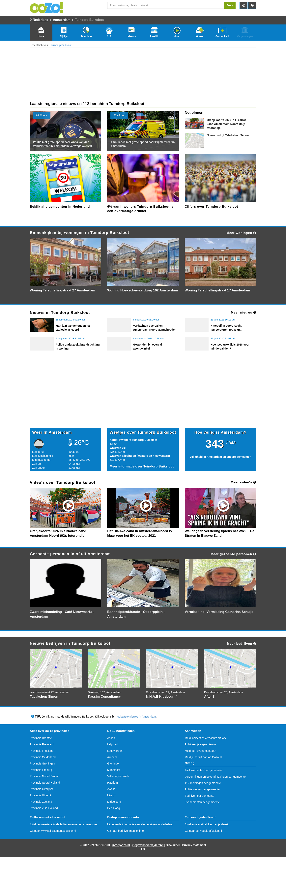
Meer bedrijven (241, 643)
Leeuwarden (115, 750)
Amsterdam (61, 19)
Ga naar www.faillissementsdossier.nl (53, 830)
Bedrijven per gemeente (199, 795)
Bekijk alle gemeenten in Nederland (60, 206)
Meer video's (243, 482)
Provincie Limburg (41, 769)
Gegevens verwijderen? (147, 845)
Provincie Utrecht (40, 795)
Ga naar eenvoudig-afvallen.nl (203, 830)
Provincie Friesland (41, 750)
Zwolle (111, 789)
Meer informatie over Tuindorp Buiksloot (142, 466)
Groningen (113, 763)
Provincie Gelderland (43, 757)
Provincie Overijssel (42, 789)
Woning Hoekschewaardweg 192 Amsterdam (142, 290)
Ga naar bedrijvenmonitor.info (125, 830)
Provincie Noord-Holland (45, 782)
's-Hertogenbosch (118, 776)
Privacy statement (194, 845)
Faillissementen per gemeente (203, 770)
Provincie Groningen (42, 763)
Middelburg (114, 801)
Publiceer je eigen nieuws (200, 744)
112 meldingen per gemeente (203, 783)
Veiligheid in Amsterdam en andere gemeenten (220, 456)
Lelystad (112, 744)
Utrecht (111, 795)
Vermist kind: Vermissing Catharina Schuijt (219, 612)
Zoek (230, 5)
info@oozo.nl (121, 845)
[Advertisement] (143, 397)
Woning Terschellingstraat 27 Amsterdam (62, 290)
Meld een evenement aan (200, 750)
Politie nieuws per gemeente (202, 789)
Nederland (40, 19)
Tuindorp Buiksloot (61, 45)
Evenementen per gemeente (202, 802)
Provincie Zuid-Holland (44, 808)
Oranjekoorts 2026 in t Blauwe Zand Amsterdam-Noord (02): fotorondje (226, 124)
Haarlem (112, 782)
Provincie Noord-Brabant (45, 776)
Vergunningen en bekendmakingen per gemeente (215, 776)
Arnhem (112, 757)
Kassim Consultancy (104, 696)
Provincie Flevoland (42, 744)
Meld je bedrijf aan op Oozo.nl (203, 757)
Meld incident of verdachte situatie (206, 738)
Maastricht (113, 769)
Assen (111, 738)
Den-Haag (113, 808)
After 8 (209, 696)
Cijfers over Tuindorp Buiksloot (211, 206)
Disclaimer (173, 845)
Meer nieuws (243, 312)
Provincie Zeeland (41, 801)
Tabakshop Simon (228, 135)
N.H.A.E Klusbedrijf (161, 696)
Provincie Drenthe (41, 738)
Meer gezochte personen (233, 554)
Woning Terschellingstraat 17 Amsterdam (217, 290)
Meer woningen (241, 233)
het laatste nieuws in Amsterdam (136, 716)
